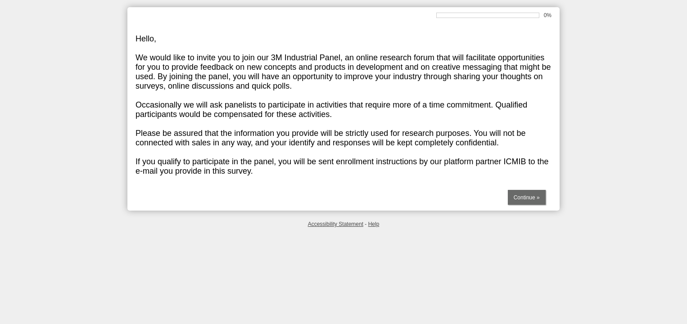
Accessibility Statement (335, 224)
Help (374, 224)
